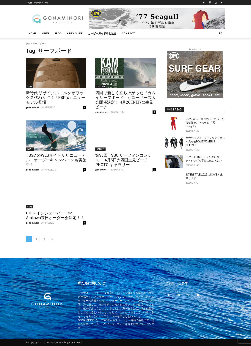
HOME (32, 33)
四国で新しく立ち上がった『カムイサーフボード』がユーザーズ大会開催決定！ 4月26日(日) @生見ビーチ (125, 100)
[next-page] (52, 239)
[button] (220, 34)
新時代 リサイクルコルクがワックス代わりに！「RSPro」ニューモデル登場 (55, 97)
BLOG (58, 33)
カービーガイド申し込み (102, 33)
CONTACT (128, 33)
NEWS (45, 33)
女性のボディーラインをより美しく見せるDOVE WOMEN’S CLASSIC (205, 141)
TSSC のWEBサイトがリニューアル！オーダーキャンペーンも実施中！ (56, 160)
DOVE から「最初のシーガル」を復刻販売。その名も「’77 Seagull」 (205, 122)
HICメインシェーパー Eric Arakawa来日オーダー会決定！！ (55, 215)
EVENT (30, 149)
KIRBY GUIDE (75, 33)
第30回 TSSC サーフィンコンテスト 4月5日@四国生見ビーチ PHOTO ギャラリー (123, 160)
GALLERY (100, 149)
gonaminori (32, 107)
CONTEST (100, 86)
